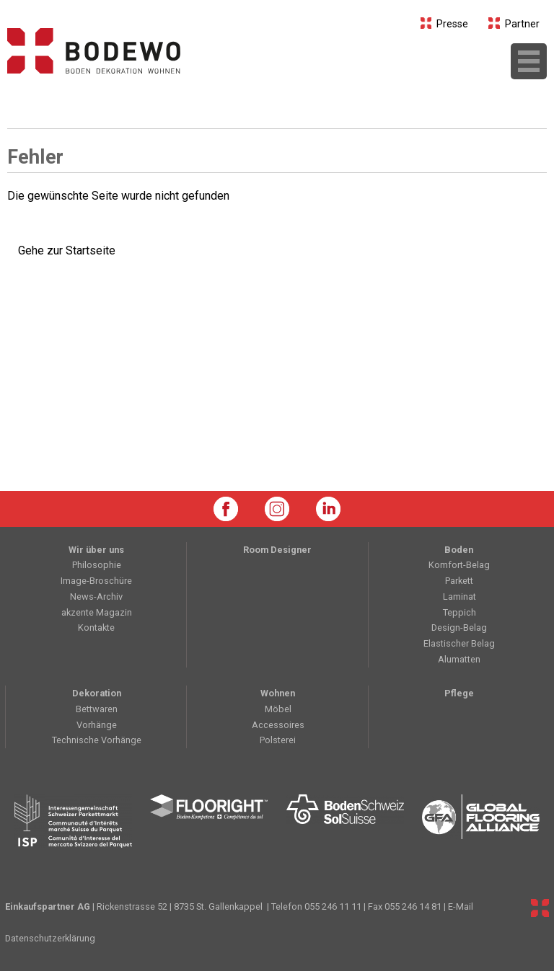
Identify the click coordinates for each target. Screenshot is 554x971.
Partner (514, 24)
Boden (458, 549)
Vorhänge (96, 724)
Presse (445, 24)
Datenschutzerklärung (50, 938)
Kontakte (96, 627)
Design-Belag (459, 627)
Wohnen (277, 693)
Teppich (459, 612)
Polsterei (278, 740)
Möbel (278, 709)
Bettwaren (97, 709)
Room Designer (277, 549)
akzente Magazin (96, 612)
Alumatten (459, 659)
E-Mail (460, 906)
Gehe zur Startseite (66, 250)
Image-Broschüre (96, 580)
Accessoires (278, 724)
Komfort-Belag (459, 564)
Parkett (459, 580)
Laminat (459, 596)
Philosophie (96, 564)
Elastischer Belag (459, 643)
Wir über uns (96, 549)
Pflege (459, 693)
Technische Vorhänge (96, 740)
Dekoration (96, 693)
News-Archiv (96, 596)
